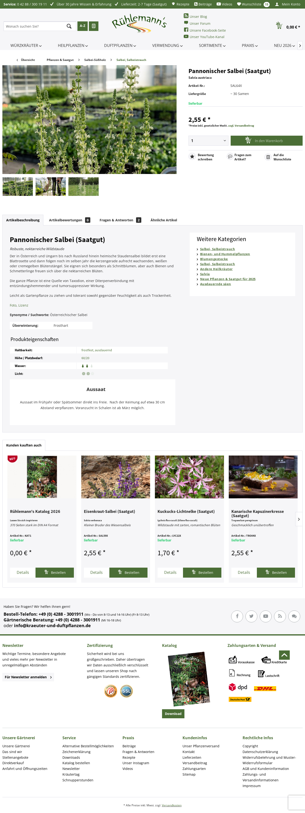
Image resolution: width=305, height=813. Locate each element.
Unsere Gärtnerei (16, 746)
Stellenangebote (15, 757)
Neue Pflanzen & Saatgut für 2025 (228, 279)
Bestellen (55, 572)
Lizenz (23, 305)
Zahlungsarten (194, 768)
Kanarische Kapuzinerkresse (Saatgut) (257, 513)
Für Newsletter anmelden (28, 677)
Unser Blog (195, 16)
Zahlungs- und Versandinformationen (261, 777)
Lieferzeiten (192, 757)
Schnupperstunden (77, 780)
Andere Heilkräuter (216, 269)
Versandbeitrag (195, 763)
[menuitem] (180, 4)
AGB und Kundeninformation (266, 768)
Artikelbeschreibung (23, 220)
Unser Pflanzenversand (201, 746)
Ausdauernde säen (215, 284)
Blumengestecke (214, 259)
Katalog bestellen (76, 763)
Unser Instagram (135, 763)
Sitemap (189, 774)
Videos (224, 4)
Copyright (250, 746)
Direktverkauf (13, 763)
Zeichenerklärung (76, 751)
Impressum (252, 785)
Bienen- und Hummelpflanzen (225, 254)
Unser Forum (197, 23)
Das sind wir (12, 751)
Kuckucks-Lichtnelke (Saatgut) (186, 511)
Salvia (205, 274)
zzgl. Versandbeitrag (241, 125)
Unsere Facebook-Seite (205, 30)
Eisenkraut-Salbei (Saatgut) (109, 511)
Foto (13, 305)
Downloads (71, 757)
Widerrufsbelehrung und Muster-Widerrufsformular (269, 760)
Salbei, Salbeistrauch (217, 249)
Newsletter (71, 768)
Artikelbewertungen (69, 220)
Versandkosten (172, 805)
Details (23, 572)
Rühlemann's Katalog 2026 (35, 511)
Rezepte (180, 3)
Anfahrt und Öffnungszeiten (24, 768)
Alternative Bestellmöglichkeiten (88, 746)
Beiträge (203, 4)
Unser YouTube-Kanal (204, 36)
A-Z (82, 25)
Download (173, 713)
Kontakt (189, 751)
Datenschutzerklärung (260, 751)
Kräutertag (71, 774)
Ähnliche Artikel (164, 220)
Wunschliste (253, 4)
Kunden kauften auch (23, 445)
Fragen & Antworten (120, 220)
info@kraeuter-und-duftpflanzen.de (52, 625)
